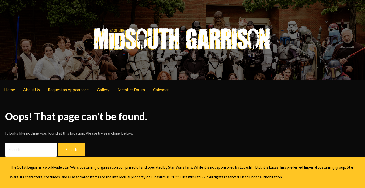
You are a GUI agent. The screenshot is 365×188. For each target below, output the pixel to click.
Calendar (161, 89)
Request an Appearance (68, 89)
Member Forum (131, 89)
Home (9, 89)
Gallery (103, 89)
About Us (31, 89)
